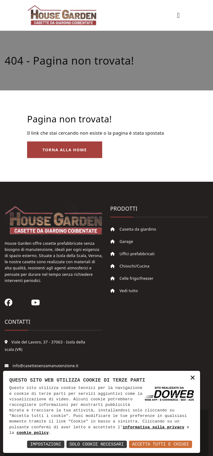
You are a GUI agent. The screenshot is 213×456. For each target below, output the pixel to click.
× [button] (192, 378)
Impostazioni (45, 444)
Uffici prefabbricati (132, 253)
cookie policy (33, 433)
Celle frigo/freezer (132, 278)
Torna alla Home (64, 150)
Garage (121, 241)
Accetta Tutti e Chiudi (160, 444)
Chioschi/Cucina (130, 266)
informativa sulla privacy (153, 427)
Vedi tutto (124, 290)
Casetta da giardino (133, 229)
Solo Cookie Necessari (97, 444)
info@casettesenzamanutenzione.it (41, 365)
